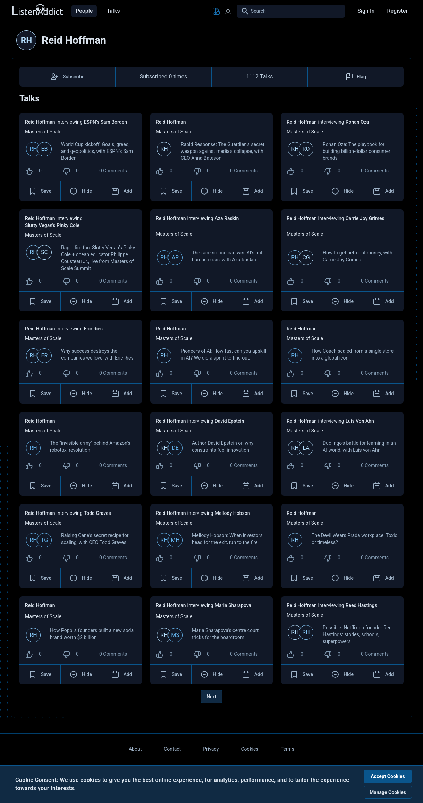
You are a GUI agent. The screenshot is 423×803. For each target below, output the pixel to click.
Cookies (249, 749)
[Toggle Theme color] (216, 11)
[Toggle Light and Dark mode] (227, 11)
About (135, 749)
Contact (172, 749)
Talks (113, 11)
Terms (287, 749)
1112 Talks (259, 76)
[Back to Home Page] (37, 9)
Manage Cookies (388, 792)
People (84, 11)
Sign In (365, 11)
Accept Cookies (388, 776)
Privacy (211, 749)
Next (211, 696)
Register (397, 11)
